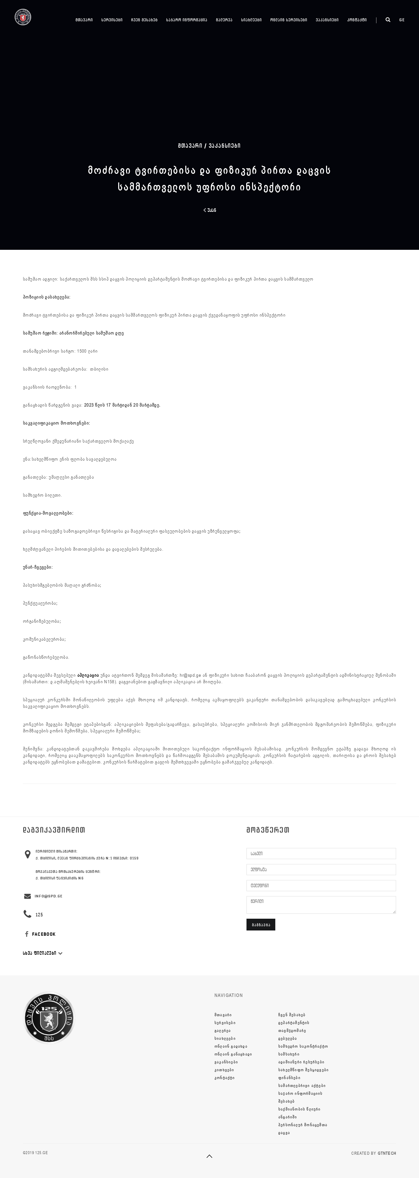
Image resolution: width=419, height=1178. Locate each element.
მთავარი (84, 20)
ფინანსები (289, 1077)
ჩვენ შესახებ (144, 20)
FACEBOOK (39, 934)
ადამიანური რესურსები (301, 1062)
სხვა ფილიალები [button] (43, 953)
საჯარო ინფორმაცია (187, 20)
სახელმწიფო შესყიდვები (303, 1070)
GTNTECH (387, 1153)
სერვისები (112, 20)
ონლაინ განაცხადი (233, 1054)
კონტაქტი (357, 20)
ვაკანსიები (327, 20)
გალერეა (224, 20)
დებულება (287, 1038)
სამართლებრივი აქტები (302, 1085)
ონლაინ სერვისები (288, 20)
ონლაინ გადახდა (230, 1046)
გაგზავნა (261, 924)
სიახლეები (251, 20)
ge (402, 20)
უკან (209, 210)
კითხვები (224, 1070)
